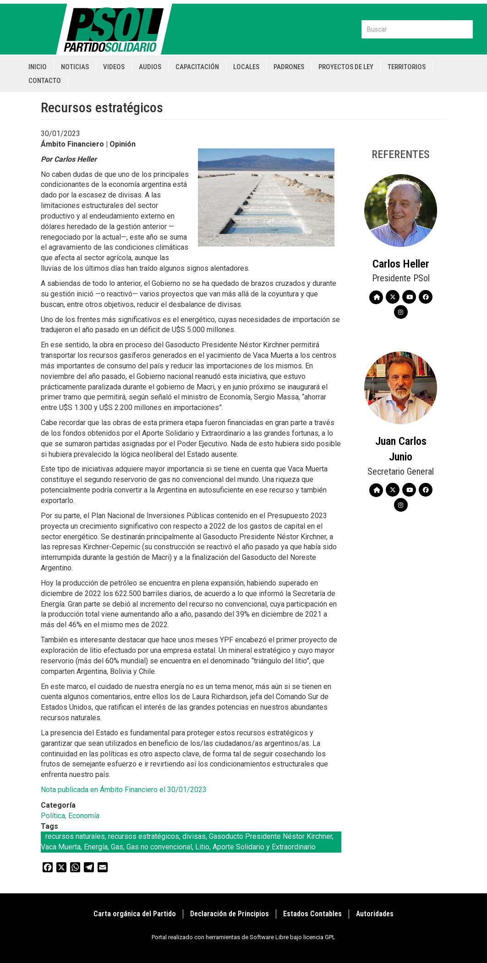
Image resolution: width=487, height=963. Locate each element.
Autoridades (375, 913)
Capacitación (197, 67)
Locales (246, 67)
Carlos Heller (400, 263)
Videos (114, 67)
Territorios (407, 67)
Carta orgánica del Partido (134, 913)
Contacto (44, 81)
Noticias (75, 67)
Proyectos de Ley (345, 67)
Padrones (289, 67)
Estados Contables (312, 913)
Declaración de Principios (229, 913)
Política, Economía (70, 815)
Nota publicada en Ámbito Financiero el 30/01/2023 (124, 789)
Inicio (37, 67)
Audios (150, 67)
